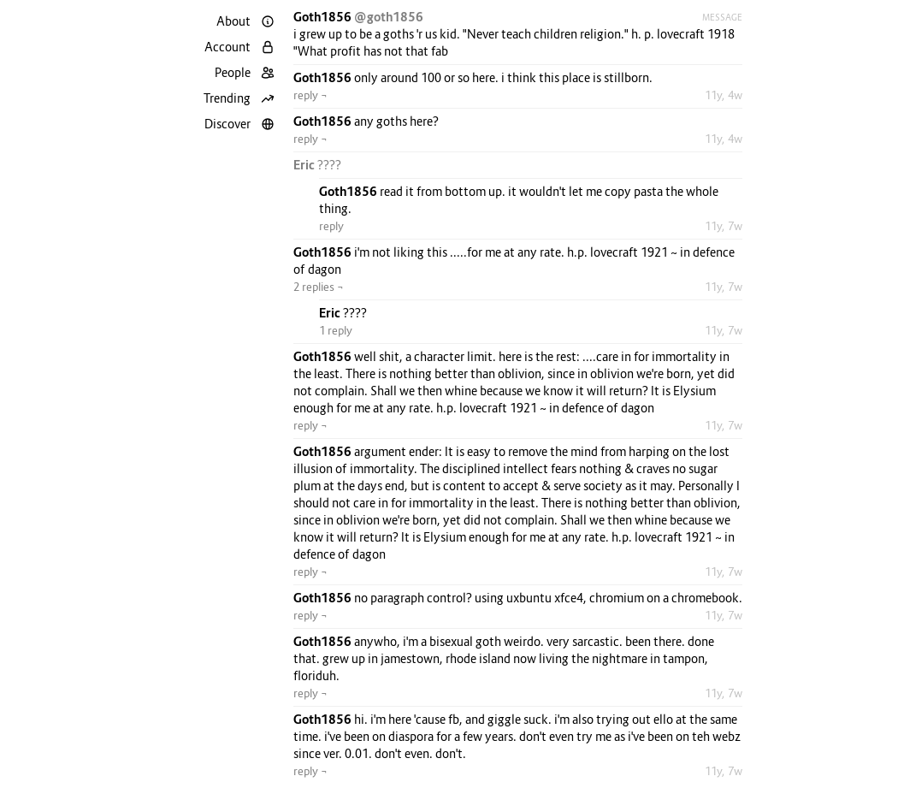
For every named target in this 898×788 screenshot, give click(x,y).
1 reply (335, 330)
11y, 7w (723, 226)
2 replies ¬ (318, 286)
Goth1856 (323, 16)
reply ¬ (310, 95)
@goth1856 (388, 16)
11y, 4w (723, 95)
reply (331, 226)
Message (722, 17)
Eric (305, 164)
